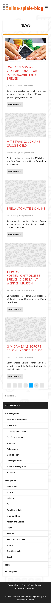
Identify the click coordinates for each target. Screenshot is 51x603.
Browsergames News (16, 431)
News (20, 85)
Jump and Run (13, 516)
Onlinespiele (11, 571)
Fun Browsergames (15, 437)
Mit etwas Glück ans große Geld (24, 143)
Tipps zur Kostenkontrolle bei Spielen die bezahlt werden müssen (24, 277)
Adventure (11, 425)
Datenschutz (14, 585)
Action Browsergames (17, 419)
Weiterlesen (14, 104)
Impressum (20, 588)
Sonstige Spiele (14, 551)
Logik (9, 527)
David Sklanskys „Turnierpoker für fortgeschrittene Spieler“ (22, 72)
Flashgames (10, 480)
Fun (8, 504)
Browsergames (12, 413)
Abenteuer (12, 486)
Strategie (11, 472)
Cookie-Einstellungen (31, 585)
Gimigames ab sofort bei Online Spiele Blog (25, 348)
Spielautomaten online (26, 208)
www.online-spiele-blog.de (25, 596)
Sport (9, 557)
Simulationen (13, 455)
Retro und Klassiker (16, 539)
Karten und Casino (15, 521)
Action (10, 492)
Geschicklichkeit (14, 510)
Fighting (10, 498)
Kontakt (31, 588)
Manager (11, 443)
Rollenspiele (12, 449)
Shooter (10, 545)
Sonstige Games (14, 460)
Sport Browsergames (16, 466)
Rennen (10, 533)
